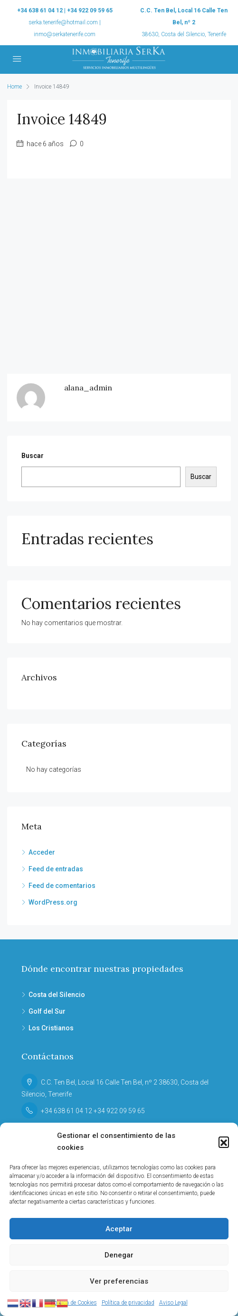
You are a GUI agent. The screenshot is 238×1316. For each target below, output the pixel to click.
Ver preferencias (119, 1281)
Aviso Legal (173, 1302)
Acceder (42, 852)
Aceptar (119, 1229)
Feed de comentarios (62, 885)
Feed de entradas (56, 869)
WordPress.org (53, 902)
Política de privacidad (128, 1302)
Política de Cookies (74, 1302)
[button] (223, 1142)
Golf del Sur (47, 1011)
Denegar (119, 1255)
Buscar (32, 455)
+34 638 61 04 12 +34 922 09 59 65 (93, 1111)
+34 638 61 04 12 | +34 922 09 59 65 (65, 10)
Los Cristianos (51, 1028)
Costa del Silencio (57, 994)
